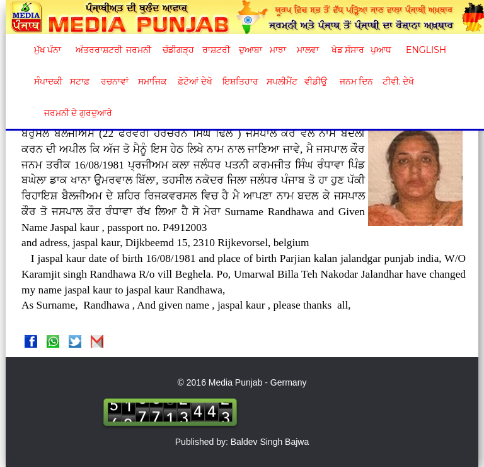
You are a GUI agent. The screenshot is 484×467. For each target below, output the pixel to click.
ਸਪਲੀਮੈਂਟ (282, 81)
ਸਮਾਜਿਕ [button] (152, 81)
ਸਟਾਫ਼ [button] (79, 81)
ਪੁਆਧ (381, 50)
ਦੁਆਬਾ (250, 50)
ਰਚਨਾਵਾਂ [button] (115, 81)
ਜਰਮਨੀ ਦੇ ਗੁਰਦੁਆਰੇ (73, 113)
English (424, 50)
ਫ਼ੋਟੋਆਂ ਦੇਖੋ (194, 81)
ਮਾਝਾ (278, 50)
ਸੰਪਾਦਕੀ (48, 81)
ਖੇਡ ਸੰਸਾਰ (347, 50)
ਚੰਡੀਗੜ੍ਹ (178, 50)
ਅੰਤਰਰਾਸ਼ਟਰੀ (97, 50)
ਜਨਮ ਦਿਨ (356, 81)
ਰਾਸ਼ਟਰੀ (216, 50)
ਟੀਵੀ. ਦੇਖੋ (398, 81)
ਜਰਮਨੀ (138, 50)
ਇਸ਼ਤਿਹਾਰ (239, 81)
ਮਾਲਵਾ (308, 50)
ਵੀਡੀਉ (315, 81)
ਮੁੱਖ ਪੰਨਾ (48, 50)
